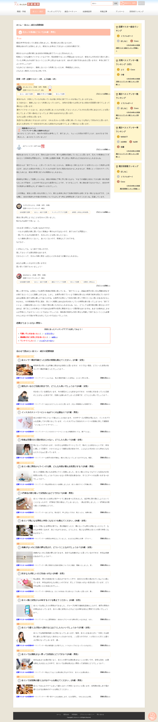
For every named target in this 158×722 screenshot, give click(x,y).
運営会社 (66, 714)
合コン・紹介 (38, 11)
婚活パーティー (71, 11)
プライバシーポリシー (87, 714)
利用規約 (74, 714)
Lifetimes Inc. (76, 717)
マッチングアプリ (54, 11)
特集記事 (103, 11)
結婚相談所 (87, 11)
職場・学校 (21, 11)
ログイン (141, 3)
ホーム (59, 714)
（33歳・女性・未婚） (37, 205)
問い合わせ (100, 714)
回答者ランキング (137, 11)
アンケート (120, 11)
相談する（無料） (128, 3)
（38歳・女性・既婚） (35, 87)
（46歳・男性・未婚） (35, 275)
